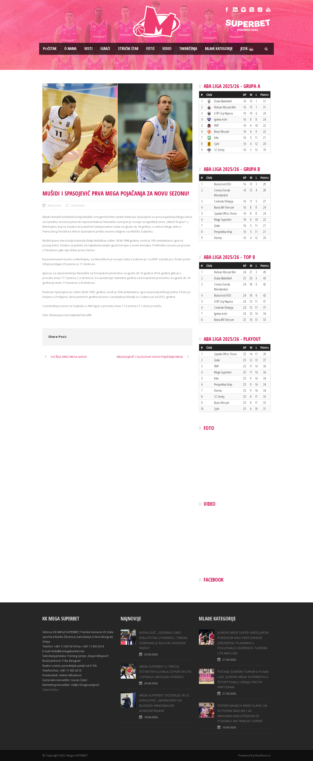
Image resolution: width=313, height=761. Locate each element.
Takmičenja (188, 48)
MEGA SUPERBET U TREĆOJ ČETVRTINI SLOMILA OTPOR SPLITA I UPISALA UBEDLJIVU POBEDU (165, 671)
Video (166, 48)
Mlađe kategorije (219, 48)
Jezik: (246, 48)
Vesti (88, 48)
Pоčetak (50, 48)
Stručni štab (128, 48)
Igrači (105, 48)
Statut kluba (50, 689)
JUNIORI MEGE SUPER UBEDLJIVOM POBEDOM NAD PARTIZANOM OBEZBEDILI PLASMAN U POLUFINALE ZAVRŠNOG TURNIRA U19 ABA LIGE (242, 642)
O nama (70, 48)
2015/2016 (77, 205)
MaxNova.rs (263, 755)
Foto (150, 48)
